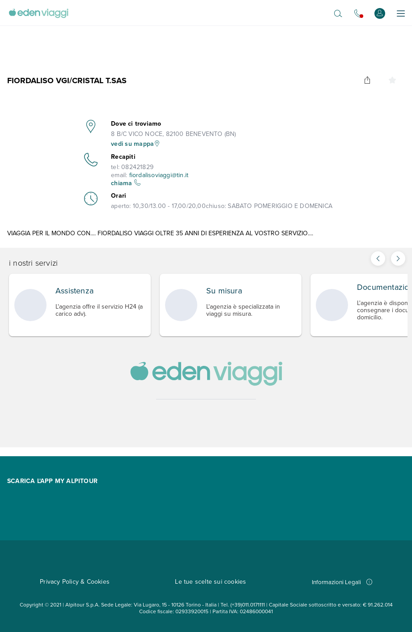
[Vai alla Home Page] (38, 13)
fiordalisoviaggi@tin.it (159, 175)
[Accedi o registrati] (380, 13)
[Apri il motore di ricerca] (338, 13)
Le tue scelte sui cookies (210, 581)
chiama (125, 183)
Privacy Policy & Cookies (75, 581)
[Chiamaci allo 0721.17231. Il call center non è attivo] (358, 13)
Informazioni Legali (342, 582)
